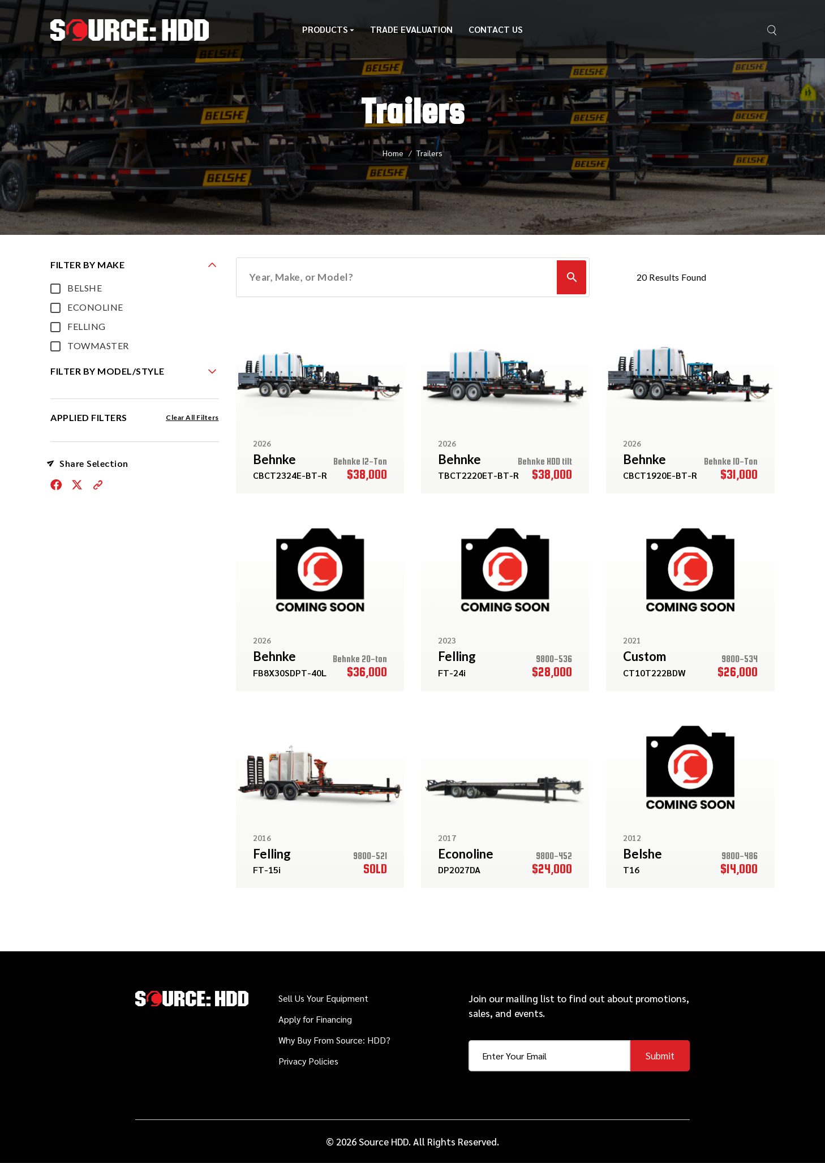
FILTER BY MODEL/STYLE (107, 371)
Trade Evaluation (411, 32)
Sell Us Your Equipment (323, 998)
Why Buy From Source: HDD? (334, 1040)
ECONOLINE (95, 307)
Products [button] (328, 32)
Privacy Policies (308, 1061)
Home (393, 153)
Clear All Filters (192, 417)
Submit (660, 1055)
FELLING (86, 326)
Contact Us (496, 32)
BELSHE (84, 287)
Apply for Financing (315, 1019)
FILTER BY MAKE (87, 264)
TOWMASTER (98, 345)
